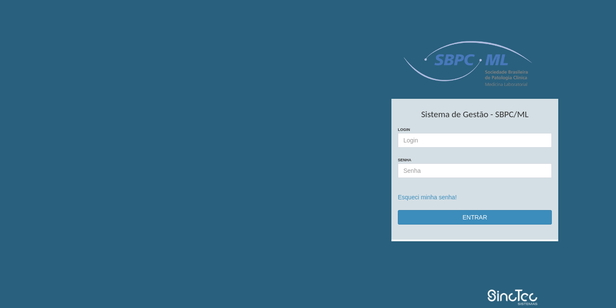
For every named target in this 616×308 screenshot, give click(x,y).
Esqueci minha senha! (427, 197)
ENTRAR (474, 217)
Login (404, 129)
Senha (405, 160)
